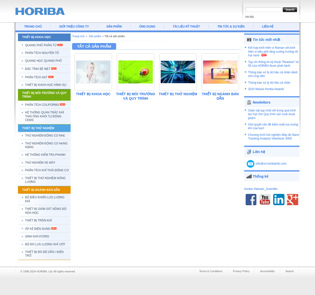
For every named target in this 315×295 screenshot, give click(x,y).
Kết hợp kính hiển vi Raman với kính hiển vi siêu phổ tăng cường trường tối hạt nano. (273, 51)
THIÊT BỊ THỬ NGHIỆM (178, 94)
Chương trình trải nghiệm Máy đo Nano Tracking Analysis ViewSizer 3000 (273, 136)
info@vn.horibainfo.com (271, 163)
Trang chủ (78, 36)
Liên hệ (259, 152)
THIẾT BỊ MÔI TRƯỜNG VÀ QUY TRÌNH (135, 96)
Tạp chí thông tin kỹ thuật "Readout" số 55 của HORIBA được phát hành (273, 63)
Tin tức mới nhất (266, 40)
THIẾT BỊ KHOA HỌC (93, 94)
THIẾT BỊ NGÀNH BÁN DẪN (220, 96)
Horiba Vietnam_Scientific (261, 189)
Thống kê (260, 176)
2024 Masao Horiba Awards (266, 89)
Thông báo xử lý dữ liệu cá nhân (269, 82)
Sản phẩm (95, 36)
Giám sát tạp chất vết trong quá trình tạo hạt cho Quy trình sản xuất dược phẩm (272, 114)
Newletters (261, 102)
